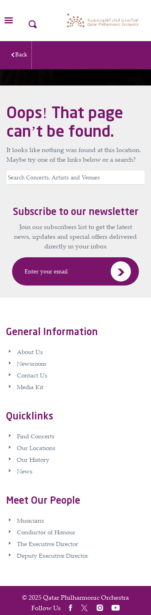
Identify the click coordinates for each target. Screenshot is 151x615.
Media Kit (30, 387)
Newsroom (31, 363)
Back (21, 54)
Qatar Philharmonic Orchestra (86, 597)
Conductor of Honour (46, 532)
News (24, 471)
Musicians (30, 520)
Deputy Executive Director (52, 555)
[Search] (75, 178)
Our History (33, 459)
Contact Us (32, 375)
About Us (30, 352)
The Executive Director (47, 544)
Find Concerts (35, 436)
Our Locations (36, 448)
